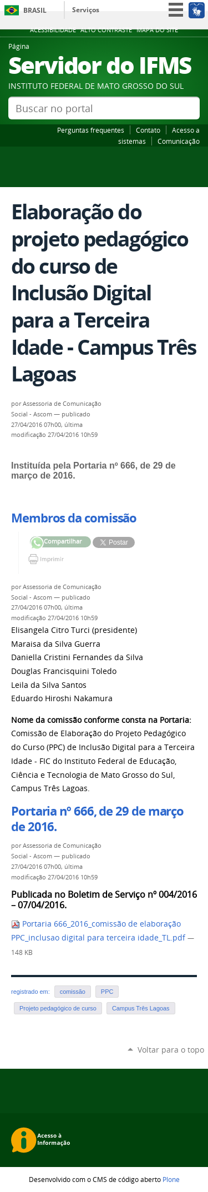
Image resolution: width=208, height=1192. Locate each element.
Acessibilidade (53, 30)
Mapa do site (157, 30)
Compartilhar (37, 543)
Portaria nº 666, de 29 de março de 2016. (97, 819)
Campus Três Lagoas (141, 1008)
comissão (72, 991)
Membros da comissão (73, 518)
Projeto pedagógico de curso (58, 1008)
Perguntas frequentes (90, 129)
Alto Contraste (106, 30)
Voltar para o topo (171, 1049)
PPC (107, 991)
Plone (171, 1179)
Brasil (35, 10)
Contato (148, 129)
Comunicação (179, 141)
